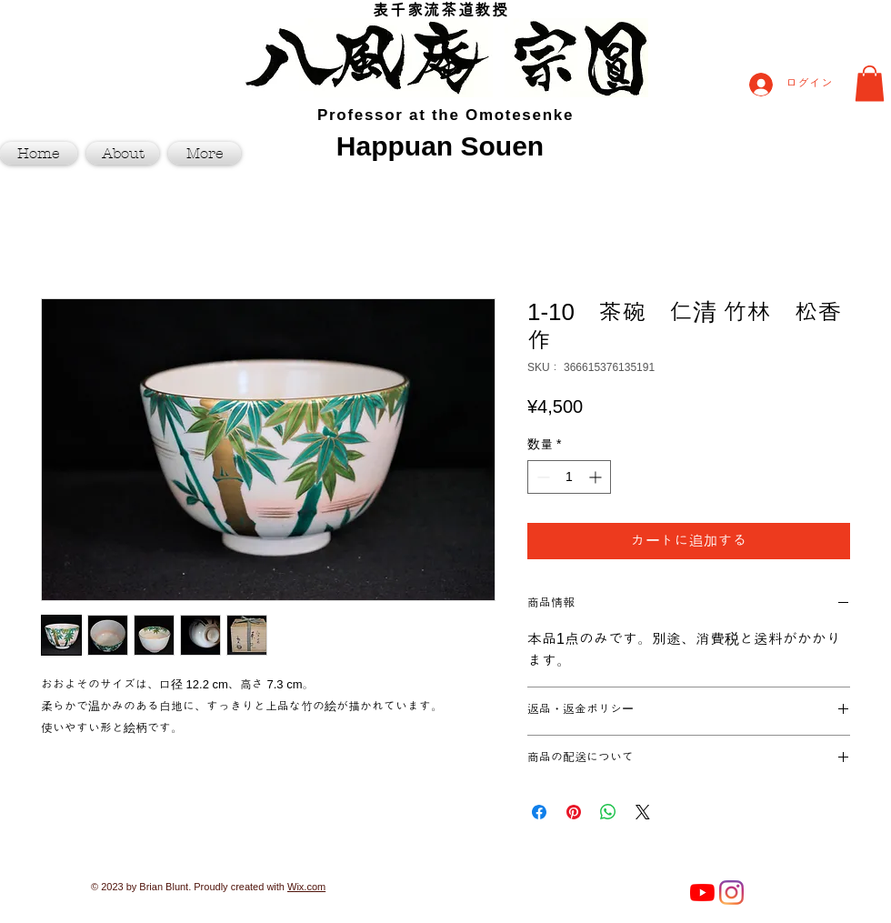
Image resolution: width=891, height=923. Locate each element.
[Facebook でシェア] (539, 812)
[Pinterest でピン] (574, 812)
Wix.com (306, 886)
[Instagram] (731, 892)
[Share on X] (643, 812)
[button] (870, 83)
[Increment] (597, 477)
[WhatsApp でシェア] (608, 812)
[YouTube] (702, 892)
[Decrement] (541, 477)
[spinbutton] (569, 477)
